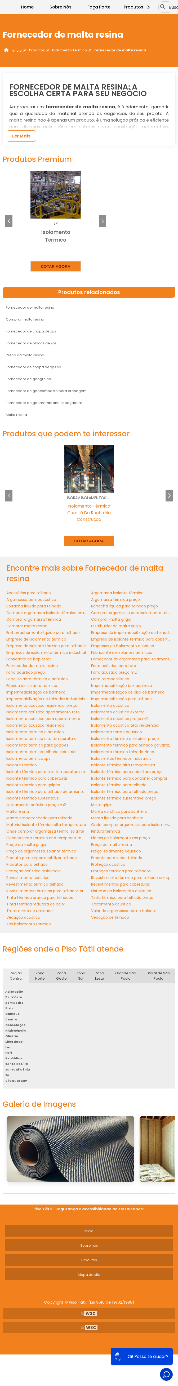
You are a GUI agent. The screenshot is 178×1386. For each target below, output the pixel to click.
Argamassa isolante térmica (117, 593)
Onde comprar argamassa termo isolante (45, 831)
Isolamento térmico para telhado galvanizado (133, 745)
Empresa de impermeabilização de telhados (132, 632)
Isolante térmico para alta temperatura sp (45, 771)
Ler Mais (21, 136)
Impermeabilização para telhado (121, 698)
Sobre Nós (61, 7)
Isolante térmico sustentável (33, 798)
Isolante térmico (21, 765)
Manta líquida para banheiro (117, 818)
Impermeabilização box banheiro (121, 685)
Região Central (16, 976)
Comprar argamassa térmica (33, 619)
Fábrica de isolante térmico (31, 685)
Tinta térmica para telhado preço (122, 897)
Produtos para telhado (27, 864)
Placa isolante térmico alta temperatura (43, 838)
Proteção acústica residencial (33, 871)
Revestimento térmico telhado (35, 884)
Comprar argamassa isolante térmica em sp (47, 612)
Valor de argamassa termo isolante (124, 910)
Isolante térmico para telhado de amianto (45, 791)
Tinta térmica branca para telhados (39, 897)
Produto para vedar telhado (116, 857)
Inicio (89, 1230)
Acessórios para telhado (28, 593)
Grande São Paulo (125, 976)
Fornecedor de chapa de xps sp (33, 367)
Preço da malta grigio (26, 844)
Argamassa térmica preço (115, 599)
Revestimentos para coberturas (120, 884)
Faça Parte (98, 7)
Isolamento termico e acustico (35, 732)
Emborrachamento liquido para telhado (43, 632)
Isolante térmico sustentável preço (123, 798)
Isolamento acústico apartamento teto (43, 712)
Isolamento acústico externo (118, 712)
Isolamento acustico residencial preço (41, 705)
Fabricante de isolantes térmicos (121, 652)
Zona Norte (40, 976)
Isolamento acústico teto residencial (125, 725)
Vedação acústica (23, 917)
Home (27, 7)
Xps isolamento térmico (28, 924)
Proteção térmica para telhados (121, 871)
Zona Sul (80, 976)
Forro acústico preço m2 (114, 672)
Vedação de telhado (110, 917)
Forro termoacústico (110, 679)
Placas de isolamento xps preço (120, 838)
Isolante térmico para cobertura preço (127, 771)
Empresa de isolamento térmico (36, 639)
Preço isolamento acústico (116, 851)
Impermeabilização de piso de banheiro (127, 692)
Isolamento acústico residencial (35, 725)
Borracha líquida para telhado (33, 606)
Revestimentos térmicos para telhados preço (48, 891)
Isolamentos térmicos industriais (121, 758)
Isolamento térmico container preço (125, 738)
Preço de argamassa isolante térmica (41, 851)
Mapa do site (89, 1274)
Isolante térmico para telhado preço (124, 791)
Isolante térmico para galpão (33, 785)
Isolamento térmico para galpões (37, 745)
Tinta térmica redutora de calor (35, 904)
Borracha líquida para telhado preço (124, 606)
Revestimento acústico (28, 877)
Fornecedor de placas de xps (31, 343)
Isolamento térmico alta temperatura (41, 738)
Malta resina (16, 414)
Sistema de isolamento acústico (121, 891)
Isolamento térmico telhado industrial (41, 751)
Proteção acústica (108, 864)
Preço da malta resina (25, 355)
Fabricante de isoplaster (28, 659)
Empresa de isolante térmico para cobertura (132, 639)
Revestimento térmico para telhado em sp (131, 877)
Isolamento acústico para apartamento (43, 718)
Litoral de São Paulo (158, 976)
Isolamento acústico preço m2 (119, 718)
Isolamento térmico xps (28, 758)
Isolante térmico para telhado (118, 785)
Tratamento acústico (111, 904)
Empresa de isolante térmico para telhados (46, 645)
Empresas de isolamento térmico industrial (46, 652)
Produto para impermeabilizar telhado (41, 857)
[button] (102, 221)
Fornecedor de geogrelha (28, 378)
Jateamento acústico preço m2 (36, 804)
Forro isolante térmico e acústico (37, 679)
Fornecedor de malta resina (30, 307)
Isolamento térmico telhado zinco (122, 751)
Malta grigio (102, 804)
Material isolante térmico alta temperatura (46, 824)
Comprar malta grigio (111, 619)
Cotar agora (55, 266)
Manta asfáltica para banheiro (119, 811)
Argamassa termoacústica (31, 599)
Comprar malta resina (25, 319)
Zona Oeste (61, 976)
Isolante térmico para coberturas (37, 778)
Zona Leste (99, 976)
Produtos (138, 7)
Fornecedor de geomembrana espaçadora (44, 402)
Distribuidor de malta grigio (116, 626)
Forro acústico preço (25, 672)
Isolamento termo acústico (116, 732)
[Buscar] (162, 7)
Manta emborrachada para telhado (39, 818)
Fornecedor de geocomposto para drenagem (46, 390)
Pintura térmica (105, 831)
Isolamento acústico (110, 705)
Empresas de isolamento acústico (122, 645)
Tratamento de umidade (29, 910)
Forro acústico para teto (113, 665)
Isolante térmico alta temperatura (123, 765)
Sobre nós (89, 1245)
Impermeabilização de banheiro (35, 692)
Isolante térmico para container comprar (129, 778)
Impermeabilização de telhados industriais (45, 698)
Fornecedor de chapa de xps (31, 331)
